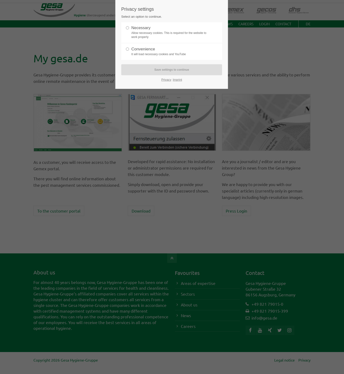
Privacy (166, 79)
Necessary (169, 32)
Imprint (177, 79)
